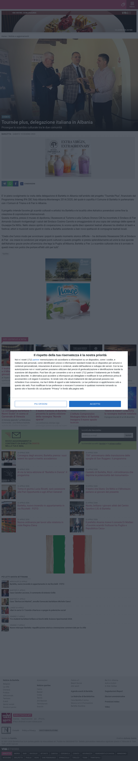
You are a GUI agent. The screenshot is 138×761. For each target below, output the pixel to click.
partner (36, 360)
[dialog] (69, 380)
